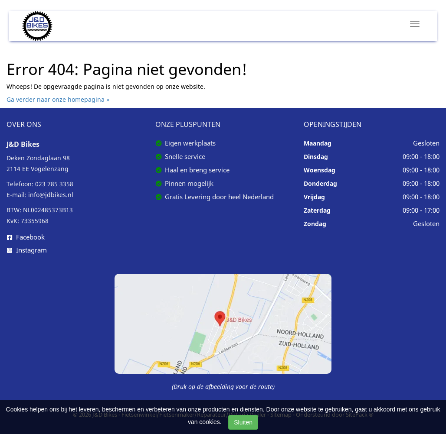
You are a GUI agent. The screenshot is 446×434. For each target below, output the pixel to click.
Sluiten (243, 422)
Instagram (27, 250)
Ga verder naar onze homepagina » (58, 99)
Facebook (26, 237)
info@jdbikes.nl (50, 195)
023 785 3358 (54, 184)
